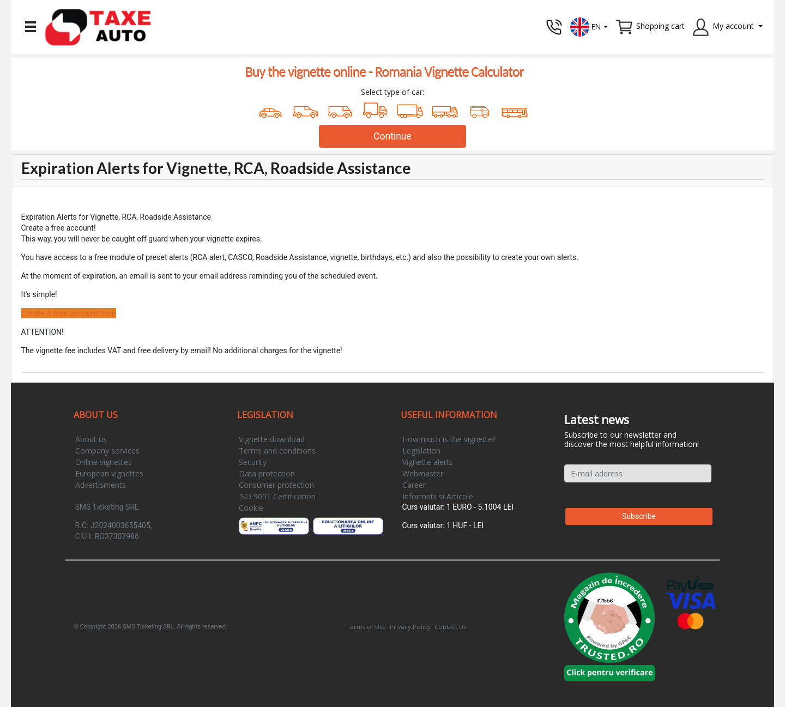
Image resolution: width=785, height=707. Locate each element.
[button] (589, 26)
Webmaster (422, 473)
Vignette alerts (427, 462)
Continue (392, 136)
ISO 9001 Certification (277, 496)
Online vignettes (103, 462)
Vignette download (272, 439)
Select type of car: (392, 92)
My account (733, 26)
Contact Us (450, 627)
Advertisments (100, 485)
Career (414, 485)
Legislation (421, 450)
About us (91, 439)
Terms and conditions (277, 450)
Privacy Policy (410, 627)
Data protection (267, 473)
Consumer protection (276, 485)
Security (253, 462)
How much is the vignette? (449, 439)
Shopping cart (660, 26)
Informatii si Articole (437, 496)
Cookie (251, 508)
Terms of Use (366, 627)
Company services (107, 450)
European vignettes (109, 473)
